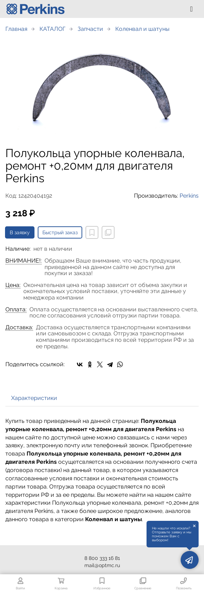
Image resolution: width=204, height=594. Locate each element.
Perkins (189, 195)
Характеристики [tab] (34, 398)
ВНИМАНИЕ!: (23, 261)
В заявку (20, 232)
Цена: (12, 285)
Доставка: (19, 327)
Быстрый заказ (60, 232)
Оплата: (16, 309)
